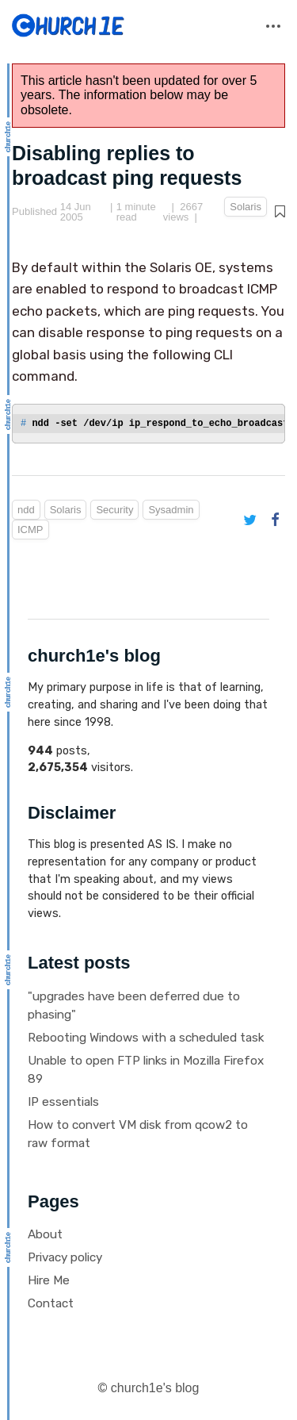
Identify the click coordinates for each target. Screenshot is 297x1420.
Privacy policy (65, 1257)
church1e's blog (155, 1388)
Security (114, 510)
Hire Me (49, 1280)
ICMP (30, 529)
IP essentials (63, 1102)
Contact (51, 1303)
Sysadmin (170, 510)
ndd (26, 510)
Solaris (245, 207)
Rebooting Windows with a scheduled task (146, 1037)
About (45, 1234)
